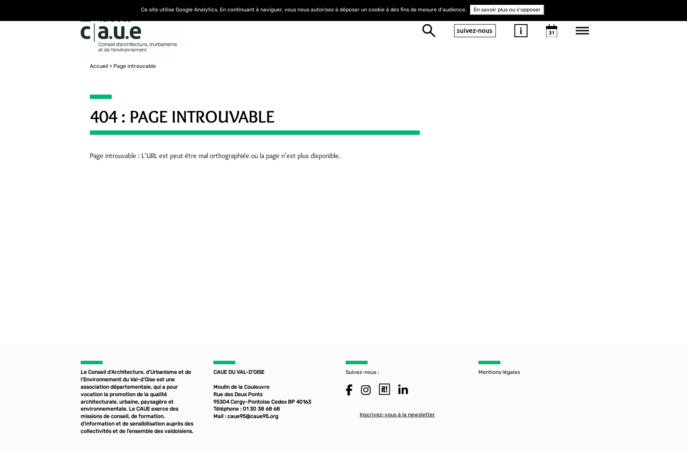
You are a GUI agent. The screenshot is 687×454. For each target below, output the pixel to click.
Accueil (90, 66)
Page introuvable (125, 66)
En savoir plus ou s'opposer (507, 10)
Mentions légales (499, 374)
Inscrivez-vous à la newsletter (397, 416)
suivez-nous (475, 30)
